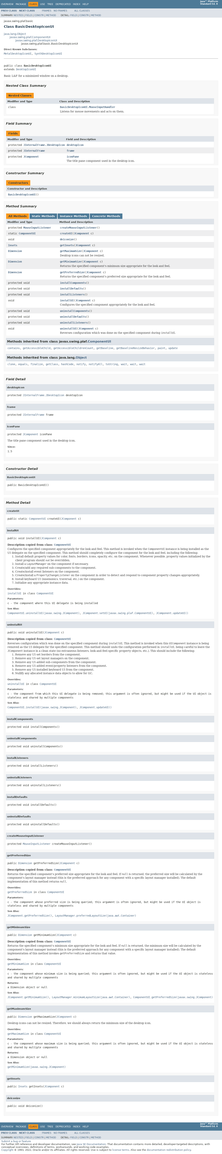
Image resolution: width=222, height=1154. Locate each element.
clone (11, 364)
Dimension (15, 251)
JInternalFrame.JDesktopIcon (44, 144)
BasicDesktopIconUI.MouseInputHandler (87, 107)
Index (76, 4)
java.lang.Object (15, 33)
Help (85, 4)
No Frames (60, 10)
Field (28, 15)
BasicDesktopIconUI (22, 194)
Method (51, 15)
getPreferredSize (72, 272)
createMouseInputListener (78, 227)
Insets (12, 245)
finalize (36, 364)
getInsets (67, 245)
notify (81, 364)
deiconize (67, 239)
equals (22, 364)
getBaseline (104, 348)
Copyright (7, 1149)
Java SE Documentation (91, 1144)
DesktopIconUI (26, 69)
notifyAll (95, 364)
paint (161, 348)
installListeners (72, 294)
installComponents (73, 282)
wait (124, 364)
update (173, 348)
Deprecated (63, 4)
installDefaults (71, 288)
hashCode (67, 364)
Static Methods (43, 216)
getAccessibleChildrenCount (73, 348)
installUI (67, 300)
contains (13, 348)
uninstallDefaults (73, 316)
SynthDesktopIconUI (48, 53)
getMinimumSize (70, 261)
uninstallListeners (74, 322)
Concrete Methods (106, 216)
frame (70, 150)
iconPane (73, 156)
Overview (7, 4)
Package (21, 4)
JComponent (31, 156)
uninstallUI (68, 328)
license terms (120, 1149)
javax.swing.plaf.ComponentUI (30, 37)
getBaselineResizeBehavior (135, 348)
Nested (18, 15)
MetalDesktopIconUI (17, 53)
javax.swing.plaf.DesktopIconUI (36, 40)
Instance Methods (73, 216)
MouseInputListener (37, 227)
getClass (52, 364)
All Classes (82, 10)
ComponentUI (27, 233)
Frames (46, 10)
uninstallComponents (74, 310)
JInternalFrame (34, 150)
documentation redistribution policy (169, 1149)
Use (42, 4)
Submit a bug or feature (16, 1141)
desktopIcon (75, 144)
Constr (39, 15)
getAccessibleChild (36, 348)
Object (81, 357)
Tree (50, 4)
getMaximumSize (70, 251)
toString (112, 364)
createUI (66, 233)
